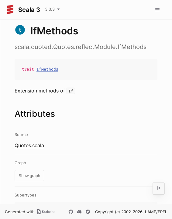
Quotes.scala (29, 145)
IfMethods (47, 69)
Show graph (29, 175)
